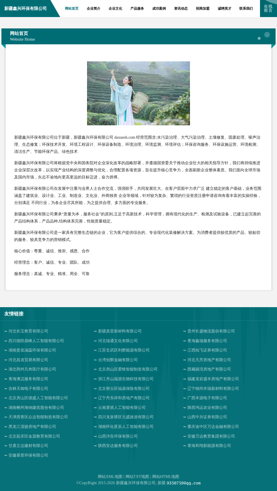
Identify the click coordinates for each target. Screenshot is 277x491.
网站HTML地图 (165, 477)
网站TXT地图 (137, 477)
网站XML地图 (110, 477)
